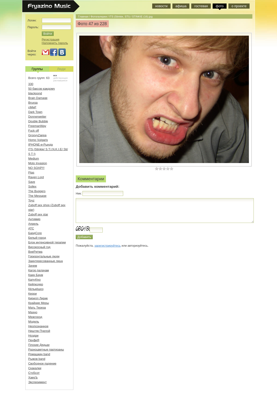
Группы (37, 69)
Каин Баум (35, 275)
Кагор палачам (38, 270)
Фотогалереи (99, 16)
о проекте (239, 6)
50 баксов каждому (41, 88)
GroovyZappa (37, 135)
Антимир (34, 219)
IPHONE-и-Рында (40, 144)
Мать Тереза (37, 307)
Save (31, 182)
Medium (33, 158)
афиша (180, 6)
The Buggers (37, 191)
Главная (83, 16)
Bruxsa (33, 102)
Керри (32, 293)
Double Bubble (38, 121)
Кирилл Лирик (38, 298)
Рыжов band (36, 359)
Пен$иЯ (33, 340)
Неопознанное (38, 326)
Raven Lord (36, 177)
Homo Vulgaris (38, 140)
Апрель (33, 223)
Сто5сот (34, 373)
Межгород (35, 317)
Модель (33, 321)
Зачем (32, 265)
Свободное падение (42, 363)
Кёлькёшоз (35, 289)
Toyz (31, 200)
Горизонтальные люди (43, 256)
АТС (31, 228)
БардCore (35, 233)
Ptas (31, 172)
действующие (60, 78)
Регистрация (50, 39)
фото (220, 6)
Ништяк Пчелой (39, 331)
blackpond (35, 93)
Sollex (32, 186)
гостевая (201, 6)
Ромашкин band (39, 354)
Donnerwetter (37, 116)
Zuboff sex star (38, 214)
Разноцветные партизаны (46, 349)
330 (30, 84)
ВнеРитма (35, 251)
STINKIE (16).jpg (142, 16)
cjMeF (32, 107)
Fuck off (33, 130)
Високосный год (39, 247)
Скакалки (34, 368)
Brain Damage (38, 98)
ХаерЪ (33, 377)
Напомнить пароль (55, 43)
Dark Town (35, 112)
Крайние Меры (38, 303)
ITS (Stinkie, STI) (119, 16)
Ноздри (33, 335)
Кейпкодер (35, 284)
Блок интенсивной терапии (47, 242)
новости (161, 6)
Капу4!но (34, 279)
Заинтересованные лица (45, 261)
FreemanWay (37, 126)
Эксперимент (37, 382)
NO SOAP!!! (36, 168)
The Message (37, 196)
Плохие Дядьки (39, 345)
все (55, 75)
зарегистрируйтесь (107, 245)
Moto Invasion (37, 163)
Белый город (37, 237)
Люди (61, 69)
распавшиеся (60, 80)
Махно (32, 312)
